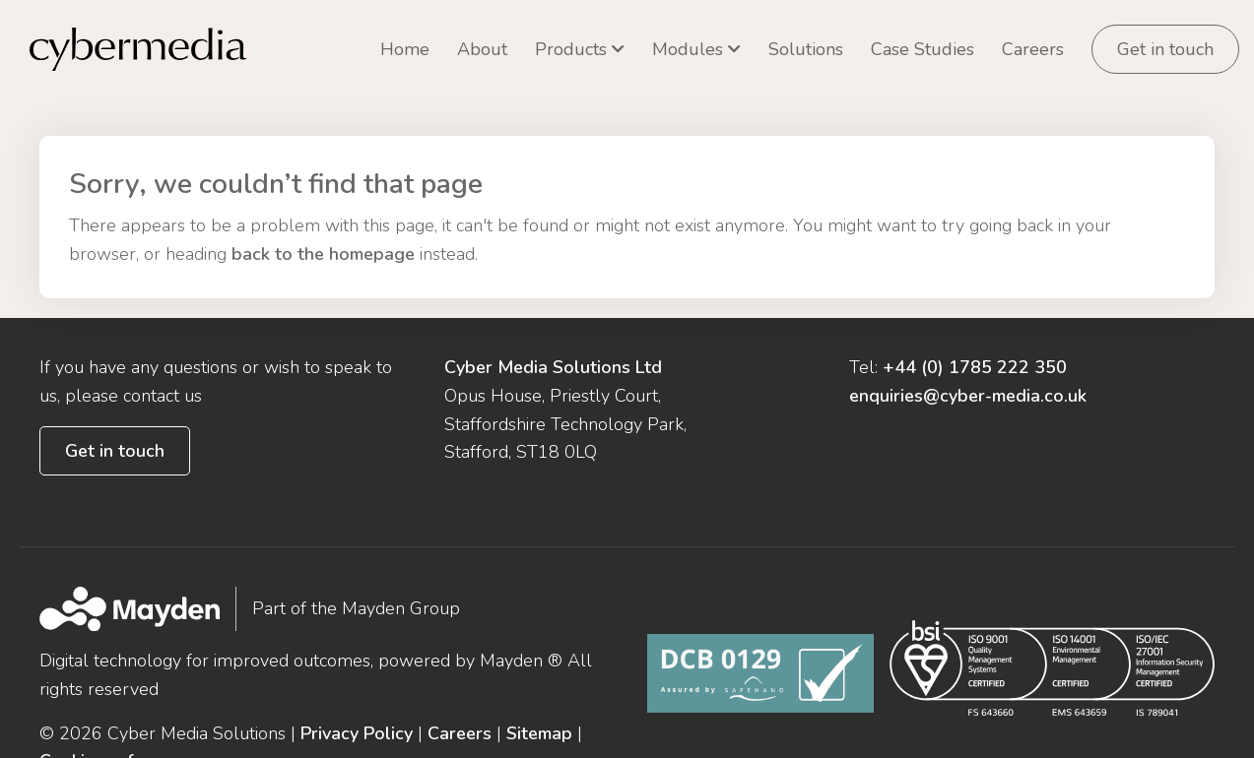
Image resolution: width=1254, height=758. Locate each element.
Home (404, 49)
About (482, 49)
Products (571, 49)
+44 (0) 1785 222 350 (975, 330)
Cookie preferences (118, 723)
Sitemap (539, 696)
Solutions (805, 49)
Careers (1033, 49)
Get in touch (1165, 49)
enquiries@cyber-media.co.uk (968, 358)
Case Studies (922, 49)
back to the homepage (323, 216)
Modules (687, 49)
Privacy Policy (356, 696)
